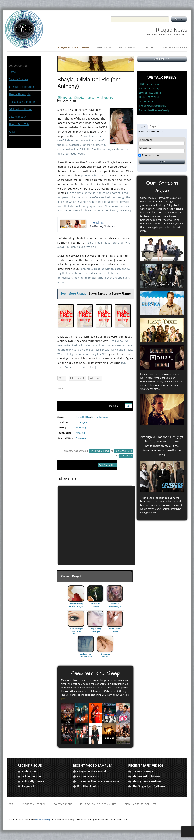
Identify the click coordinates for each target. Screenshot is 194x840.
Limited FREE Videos (150, 92)
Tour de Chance (18, 79)
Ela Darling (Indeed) (102, 226)
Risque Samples (128, 47)
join (63, 698)
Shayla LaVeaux (99, 417)
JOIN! (12, 131)
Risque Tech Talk (19, 124)
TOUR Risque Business (151, 84)
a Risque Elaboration (21, 86)
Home (12, 72)
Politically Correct (33, 781)
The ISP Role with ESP (146, 776)
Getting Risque (18, 116)
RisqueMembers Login (73, 47)
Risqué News (171, 29)
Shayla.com (82, 438)
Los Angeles (82, 422)
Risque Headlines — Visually (154, 110)
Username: (145, 140)
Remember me (151, 155)
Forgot (153, 126)
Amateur (80, 432)
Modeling (81, 427)
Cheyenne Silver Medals (92, 771)
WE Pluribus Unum (20, 109)
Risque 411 (28, 786)
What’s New (104, 47)
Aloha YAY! (29, 771)
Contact (150, 47)
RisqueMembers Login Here (140, 804)
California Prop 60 (144, 771)
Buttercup (126, 455)
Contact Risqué (63, 804)
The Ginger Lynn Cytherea (149, 786)
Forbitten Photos (88, 786)
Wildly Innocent (32, 776)
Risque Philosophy (20, 94)
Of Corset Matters (88, 776)
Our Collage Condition (22, 101)
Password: (144, 147)
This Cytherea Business (147, 781)
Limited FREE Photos (150, 97)
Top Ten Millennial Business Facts (98, 781)
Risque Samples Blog (33, 804)
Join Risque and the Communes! (98, 804)
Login (142, 126)
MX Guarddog (42, 819)
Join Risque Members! (175, 47)
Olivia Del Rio (83, 417)
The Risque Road (100, 450)
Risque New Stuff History (152, 105)
